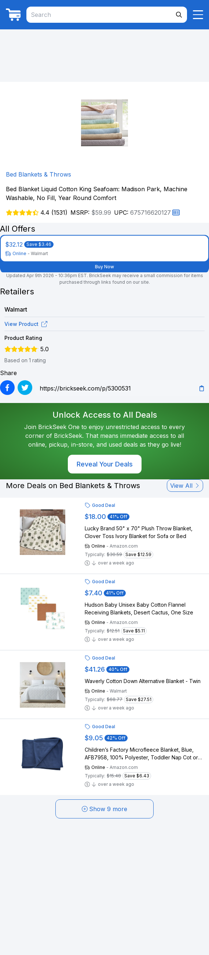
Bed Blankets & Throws (38, 174)
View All (185, 485)
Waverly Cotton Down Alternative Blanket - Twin (143, 681)
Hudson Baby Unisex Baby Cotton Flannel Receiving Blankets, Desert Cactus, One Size (139, 609)
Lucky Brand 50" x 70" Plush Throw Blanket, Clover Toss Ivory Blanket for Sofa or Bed (138, 532)
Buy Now (104, 266)
